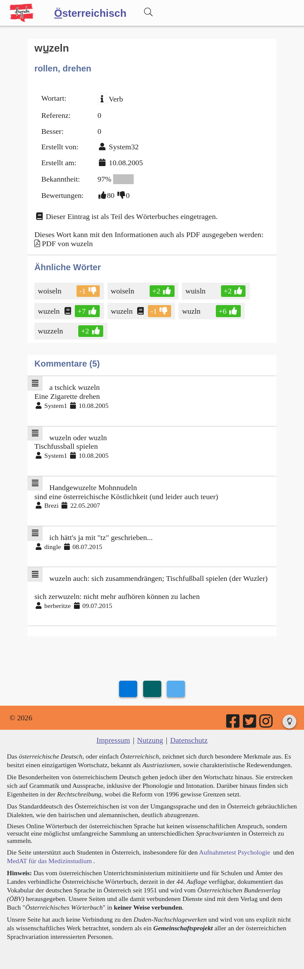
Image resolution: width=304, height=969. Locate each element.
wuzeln (49, 311)
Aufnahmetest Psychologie (234, 852)
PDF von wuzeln (67, 243)
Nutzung (150, 740)
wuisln (196, 291)
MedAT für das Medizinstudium (49, 860)
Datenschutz (189, 740)
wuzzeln (51, 331)
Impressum (113, 740)
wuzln (192, 311)
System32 (123, 146)
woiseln (50, 291)
